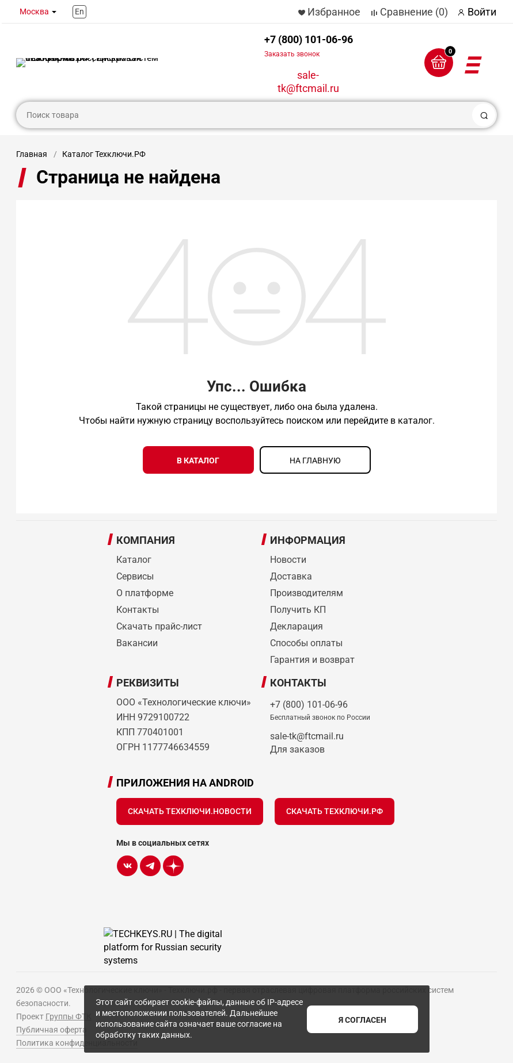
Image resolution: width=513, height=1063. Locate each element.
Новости (288, 558)
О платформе (144, 591)
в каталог (198, 460)
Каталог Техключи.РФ (104, 154)
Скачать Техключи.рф (334, 810)
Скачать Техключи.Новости (190, 810)
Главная (31, 154)
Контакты (137, 608)
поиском (305, 420)
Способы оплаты (306, 641)
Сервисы (135, 575)
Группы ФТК (68, 1015)
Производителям (306, 591)
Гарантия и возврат (312, 658)
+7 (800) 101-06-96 (308, 45)
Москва (34, 11)
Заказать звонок (292, 54)
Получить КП (298, 608)
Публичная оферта (51, 1028)
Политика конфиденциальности (77, 1041)
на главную (315, 460)
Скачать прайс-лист (159, 625)
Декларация (296, 625)
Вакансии (137, 641)
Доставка (291, 575)
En (79, 11)
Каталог (133, 558)
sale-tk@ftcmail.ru (308, 81)
